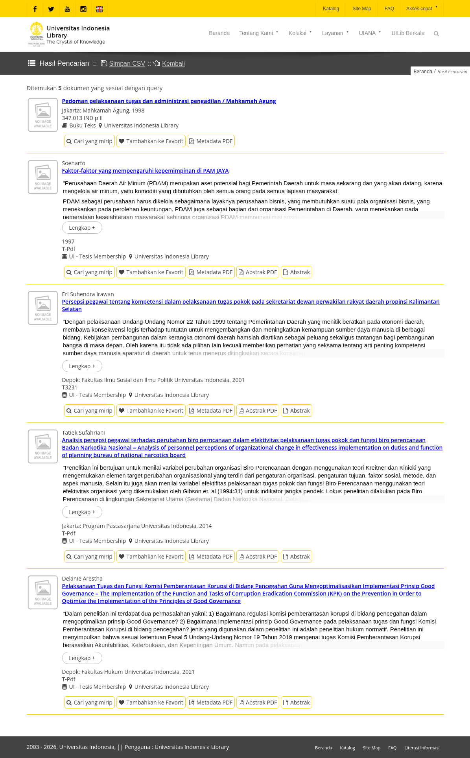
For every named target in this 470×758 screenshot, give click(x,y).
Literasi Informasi (421, 748)
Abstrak (296, 272)
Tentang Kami (259, 33)
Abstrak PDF (258, 272)
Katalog (330, 8)
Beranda (219, 33)
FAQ (388, 8)
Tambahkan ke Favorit (151, 141)
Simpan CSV (127, 63)
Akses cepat (422, 8)
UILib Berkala (407, 33)
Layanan (336, 33)
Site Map (361, 8)
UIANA (370, 33)
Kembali (173, 63)
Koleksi (301, 33)
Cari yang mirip (89, 141)
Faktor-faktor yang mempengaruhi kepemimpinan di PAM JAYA (145, 170)
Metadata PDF (210, 141)
